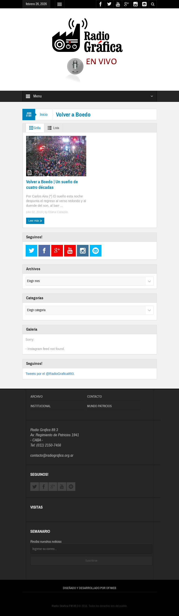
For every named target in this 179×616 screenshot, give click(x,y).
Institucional (41, 406)
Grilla (34, 128)
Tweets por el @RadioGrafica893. (50, 374)
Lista (52, 128)
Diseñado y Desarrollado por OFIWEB (89, 588)
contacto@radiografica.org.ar (51, 455)
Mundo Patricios (99, 406)
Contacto (94, 397)
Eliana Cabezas (58, 212)
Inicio (44, 114)
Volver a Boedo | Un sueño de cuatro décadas (52, 184)
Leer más (35, 221)
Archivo (37, 397)
